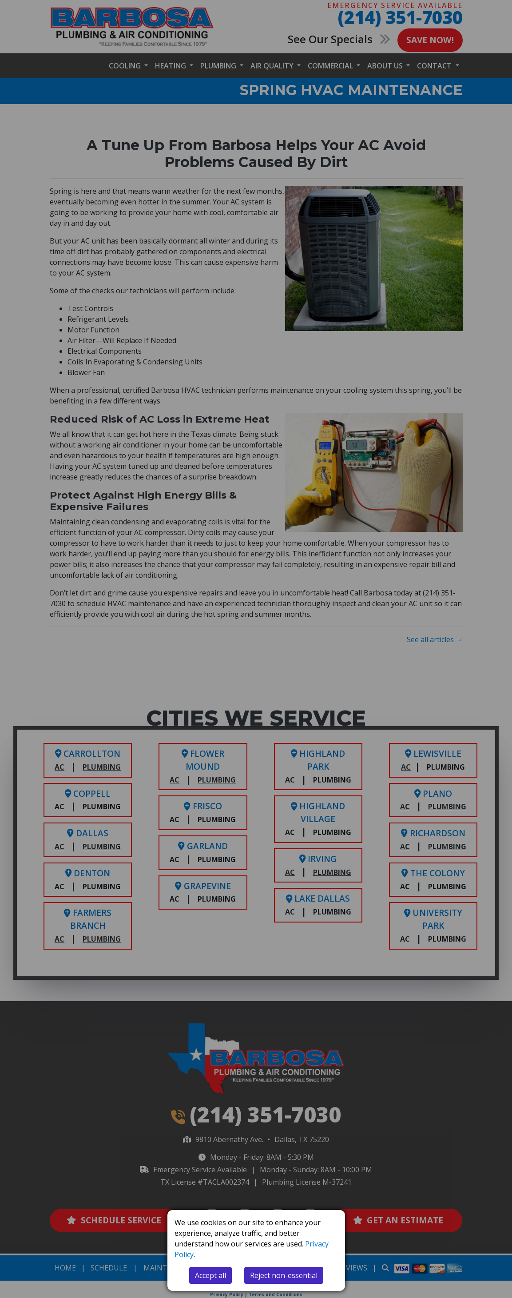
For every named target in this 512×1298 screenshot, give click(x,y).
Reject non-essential (284, 1275)
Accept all (210, 1275)
